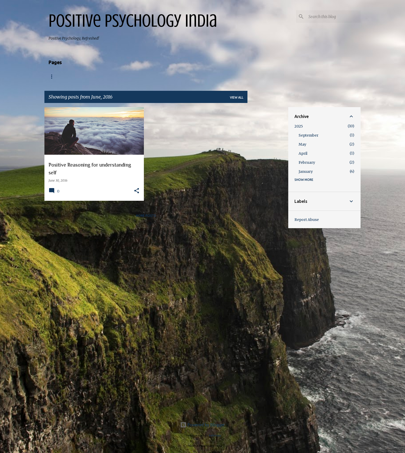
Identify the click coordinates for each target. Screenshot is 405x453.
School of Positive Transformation (163, 77)
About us (79, 77)
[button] (137, 191)
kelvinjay (215, 435)
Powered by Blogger (202, 424)
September (308, 135)
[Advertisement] (267, 184)
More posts (146, 215)
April (303, 153)
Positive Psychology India (133, 21)
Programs (108, 77)
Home (54, 77)
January (306, 171)
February (307, 162)
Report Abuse (306, 219)
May (302, 144)
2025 (298, 126)
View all (236, 97)
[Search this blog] (333, 16)
